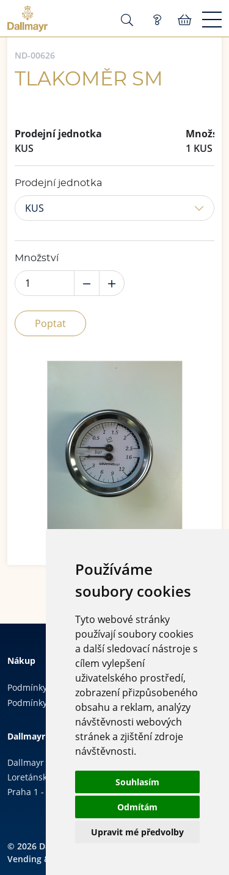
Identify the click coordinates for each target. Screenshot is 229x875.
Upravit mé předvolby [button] (137, 832)
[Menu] (212, 20)
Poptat (50, 323)
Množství (37, 258)
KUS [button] (34, 208)
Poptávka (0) (157, 20)
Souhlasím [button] (137, 782)
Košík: (184, 20)
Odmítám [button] (137, 807)
